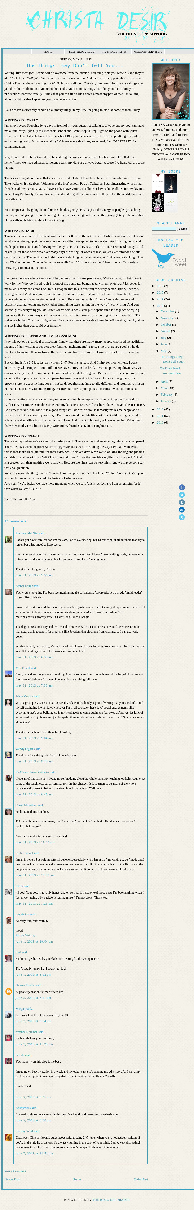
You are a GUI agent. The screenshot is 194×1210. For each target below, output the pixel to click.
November (168, 318)
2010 (160, 422)
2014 (160, 299)
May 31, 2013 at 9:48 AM (34, 794)
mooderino (22, 914)
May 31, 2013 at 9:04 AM (34, 738)
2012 (160, 409)
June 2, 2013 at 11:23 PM (34, 1044)
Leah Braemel (24, 853)
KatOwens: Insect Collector (33, 772)
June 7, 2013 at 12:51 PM (34, 1153)
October (166, 324)
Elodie (20, 886)
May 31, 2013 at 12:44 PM (35, 875)
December (168, 311)
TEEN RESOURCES (81, 51)
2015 (160, 292)
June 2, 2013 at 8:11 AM (33, 997)
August (166, 331)
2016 (160, 286)
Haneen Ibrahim (26, 985)
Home (77, 1179)
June (164, 344)
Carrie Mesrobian (26, 805)
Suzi (18, 952)
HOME (48, 51)
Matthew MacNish (27, 533)
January (166, 401)
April (165, 381)
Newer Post (12, 1179)
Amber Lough (24, 586)
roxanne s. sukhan (27, 1031)
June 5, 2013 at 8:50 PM (33, 1120)
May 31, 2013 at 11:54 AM (35, 842)
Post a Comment (15, 1171)
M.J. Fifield (23, 668)
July (164, 338)
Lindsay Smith (25, 1131)
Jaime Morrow (25, 696)
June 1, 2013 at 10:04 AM (34, 941)
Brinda (20, 1055)
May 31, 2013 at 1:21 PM (34, 903)
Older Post (141, 1179)
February (167, 394)
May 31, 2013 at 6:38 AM (34, 657)
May (164, 351)
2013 (160, 305)
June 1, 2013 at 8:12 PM (33, 974)
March (165, 388)
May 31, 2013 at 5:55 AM (34, 575)
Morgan (20, 1008)
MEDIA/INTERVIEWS (148, 51)
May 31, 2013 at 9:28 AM (34, 761)
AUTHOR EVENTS (114, 51)
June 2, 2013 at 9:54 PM (33, 1021)
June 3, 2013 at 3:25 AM (33, 1097)
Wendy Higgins (25, 749)
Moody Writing (25, 935)
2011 (160, 416)
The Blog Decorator (111, 1199)
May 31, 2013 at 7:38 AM (34, 685)
